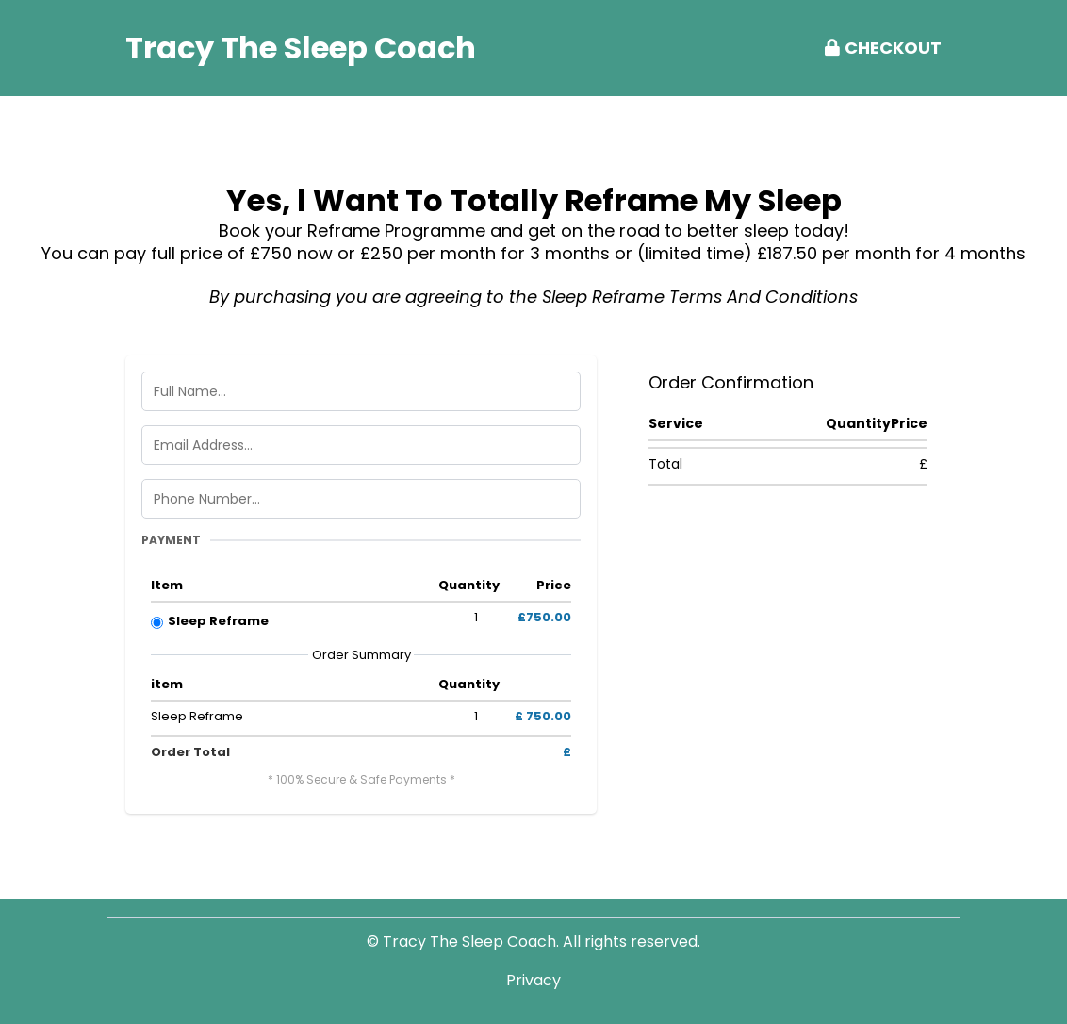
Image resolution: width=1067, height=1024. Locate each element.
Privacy (533, 980)
